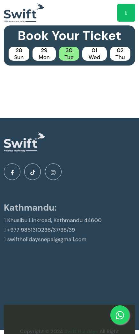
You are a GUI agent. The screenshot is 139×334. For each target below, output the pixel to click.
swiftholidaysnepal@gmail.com (45, 245)
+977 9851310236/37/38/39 (39, 235)
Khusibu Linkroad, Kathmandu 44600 (53, 226)
